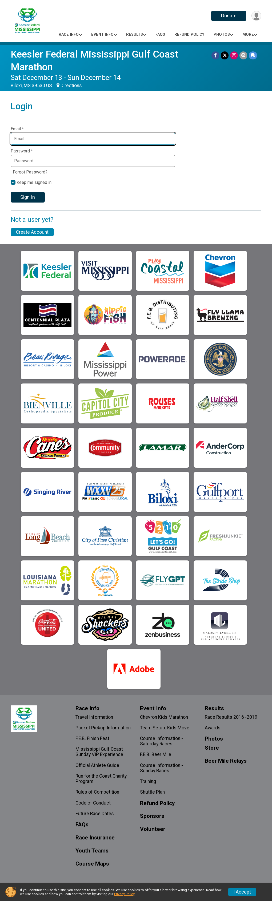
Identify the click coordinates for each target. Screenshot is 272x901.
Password (22, 151)
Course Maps (92, 864)
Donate (229, 15)
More (248, 34)
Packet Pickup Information (103, 727)
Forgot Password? (30, 172)
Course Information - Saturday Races (161, 741)
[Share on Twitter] (225, 55)
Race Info (69, 34)
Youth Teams (92, 851)
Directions (71, 85)
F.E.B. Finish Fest (92, 738)
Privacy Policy (124, 894)
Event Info (102, 34)
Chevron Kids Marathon (164, 717)
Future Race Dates (94, 813)
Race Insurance (95, 838)
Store (212, 748)
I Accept (242, 892)
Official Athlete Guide (97, 765)
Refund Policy (189, 34)
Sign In (27, 197)
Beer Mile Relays (226, 761)
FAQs (160, 34)
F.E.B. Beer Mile (155, 754)
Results (134, 34)
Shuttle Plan (152, 792)
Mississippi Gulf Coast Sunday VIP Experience (99, 751)
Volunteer (152, 829)
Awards (213, 727)
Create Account (32, 232)
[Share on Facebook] (215, 55)
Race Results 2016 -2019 (231, 717)
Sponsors (152, 816)
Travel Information (94, 717)
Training (148, 781)
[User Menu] (256, 16)
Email (17, 129)
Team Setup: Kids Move (164, 727)
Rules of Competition (97, 792)
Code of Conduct (93, 803)
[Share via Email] (243, 55)
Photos (222, 34)
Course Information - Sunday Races (161, 768)
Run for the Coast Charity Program (101, 778)
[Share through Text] (253, 55)
